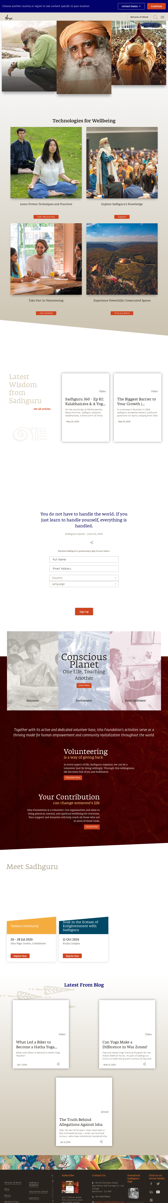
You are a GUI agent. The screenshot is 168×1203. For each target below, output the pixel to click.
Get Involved (46, 313)
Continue (156, 6)
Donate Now (92, 976)
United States (131, 6)
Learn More (84, 835)
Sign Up (84, 761)
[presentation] (84, 746)
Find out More (121, 313)
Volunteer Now (73, 927)
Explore (122, 217)
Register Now (20, 1105)
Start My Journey (46, 217)
